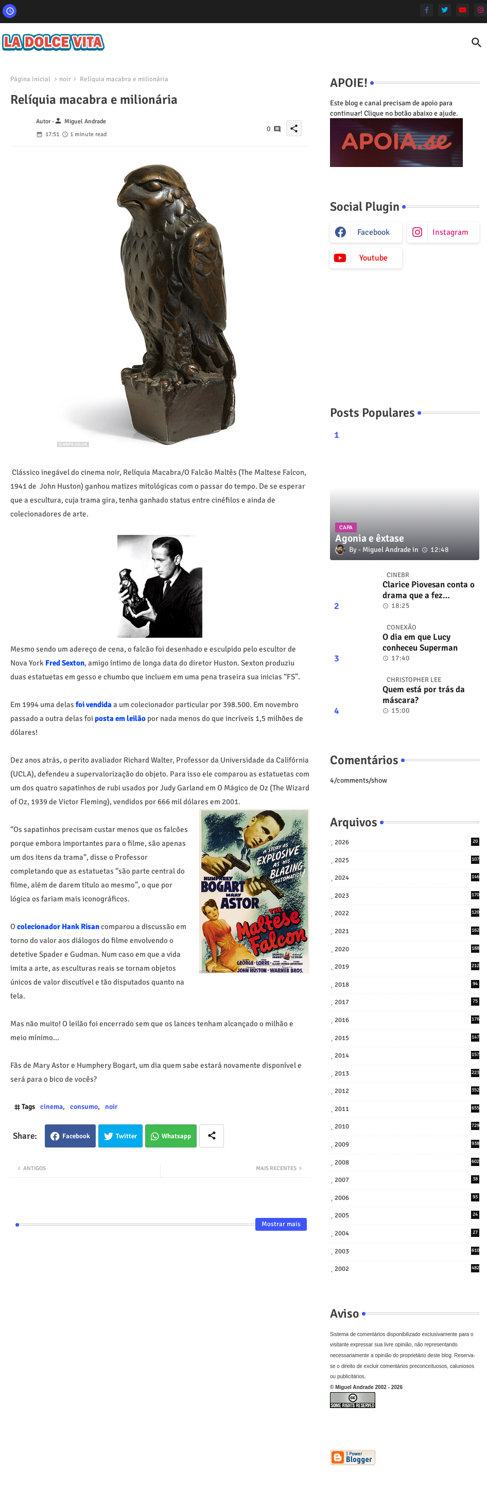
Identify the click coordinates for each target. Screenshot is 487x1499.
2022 (407, 913)
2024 (407, 877)
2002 (407, 1268)
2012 (407, 1090)
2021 (407, 931)
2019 (407, 966)
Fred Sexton (64, 663)
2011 (407, 1108)
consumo (84, 1106)
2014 (407, 1055)
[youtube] (462, 10)
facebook (373, 232)
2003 (407, 1251)
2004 (407, 1233)
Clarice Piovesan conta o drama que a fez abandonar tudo (428, 590)
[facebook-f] (426, 10)
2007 (407, 1179)
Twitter (126, 1136)
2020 (407, 949)
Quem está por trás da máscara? (423, 694)
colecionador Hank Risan (58, 926)
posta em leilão (120, 718)
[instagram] (480, 10)
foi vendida (93, 704)
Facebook (76, 1136)
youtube (373, 258)
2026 (407, 842)
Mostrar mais (281, 1224)
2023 (407, 895)
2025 (407, 860)
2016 (407, 1019)
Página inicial (30, 79)
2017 (407, 1001)
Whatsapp (176, 1136)
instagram (450, 232)
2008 (407, 1162)
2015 (407, 1037)
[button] (476, 42)
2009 (407, 1144)
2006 (407, 1197)
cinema (51, 1106)
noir (65, 79)
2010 (407, 1126)
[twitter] (444, 10)
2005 (407, 1215)
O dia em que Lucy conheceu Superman (420, 642)
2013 (407, 1073)
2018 (407, 984)
